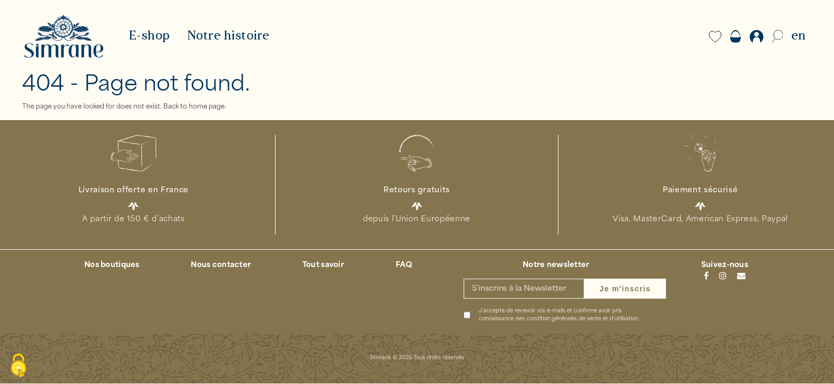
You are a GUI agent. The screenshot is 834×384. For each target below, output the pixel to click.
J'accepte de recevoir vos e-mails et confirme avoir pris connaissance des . (559, 315)
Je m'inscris (625, 289)
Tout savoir (323, 266)
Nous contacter (221, 266)
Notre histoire (228, 36)
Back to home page (193, 107)
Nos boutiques (112, 266)
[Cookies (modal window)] (18, 366)
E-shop (149, 36)
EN (798, 36)
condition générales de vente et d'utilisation (582, 319)
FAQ (404, 266)
